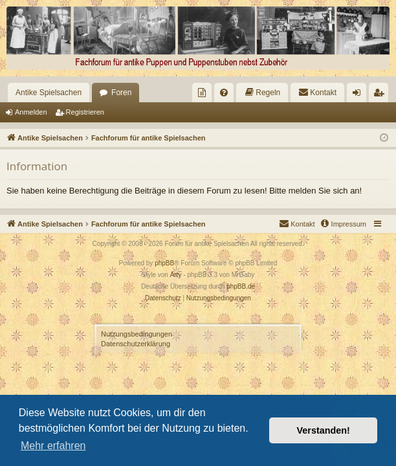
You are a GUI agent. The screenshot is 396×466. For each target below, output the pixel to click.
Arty (176, 274)
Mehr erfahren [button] (53, 445)
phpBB (164, 263)
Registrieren (85, 112)
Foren (121, 92)
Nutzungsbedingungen (136, 334)
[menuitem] (202, 92)
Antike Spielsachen (49, 92)
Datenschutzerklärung (135, 344)
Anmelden (31, 112)
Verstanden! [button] (323, 430)
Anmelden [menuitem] (359, 95)
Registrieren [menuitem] (381, 95)
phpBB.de (240, 286)
